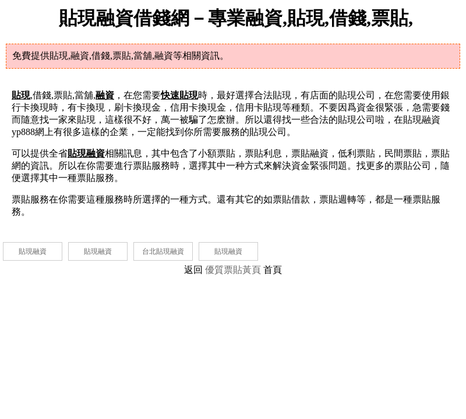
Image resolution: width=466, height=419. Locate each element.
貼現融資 (33, 251)
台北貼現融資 (163, 251)
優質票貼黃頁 (233, 270)
